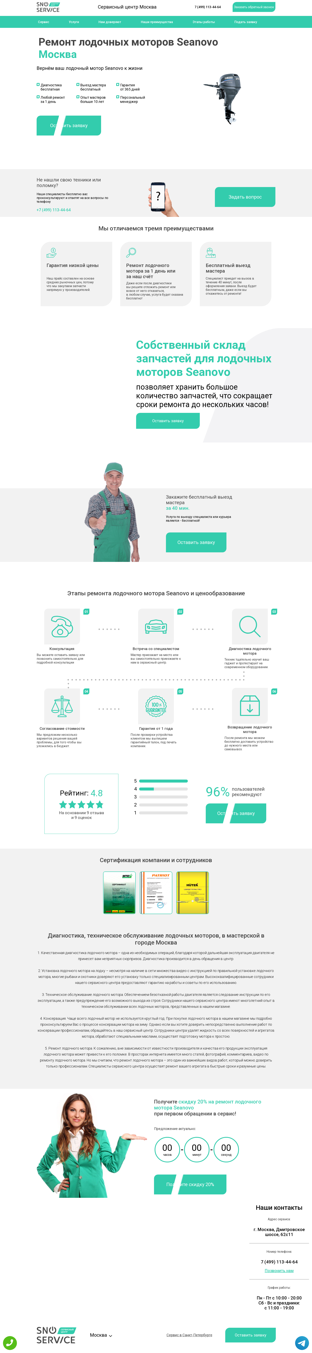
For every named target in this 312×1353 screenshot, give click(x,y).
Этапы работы (204, 22)
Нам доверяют (109, 22)
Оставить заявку (69, 125)
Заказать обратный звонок (254, 7)
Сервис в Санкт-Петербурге (189, 1335)
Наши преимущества (157, 22)
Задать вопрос (245, 197)
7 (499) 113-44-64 (208, 7)
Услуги (74, 22)
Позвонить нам (279, 1270)
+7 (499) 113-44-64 (54, 210)
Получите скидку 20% (190, 1184)
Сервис (43, 22)
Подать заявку (245, 22)
